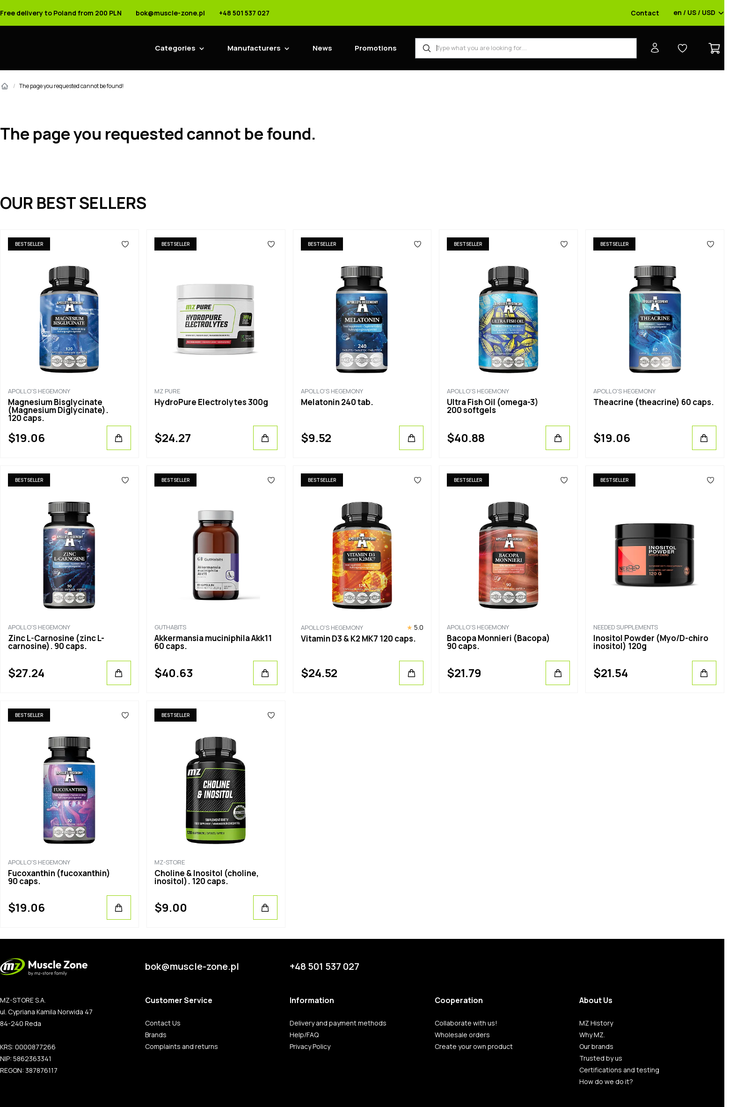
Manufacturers (254, 48)
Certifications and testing (619, 1070)
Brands (156, 1035)
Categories (175, 48)
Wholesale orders (462, 1035)
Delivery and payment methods (338, 1023)
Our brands (596, 1046)
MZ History (596, 1023)
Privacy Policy (310, 1046)
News (322, 48)
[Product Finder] (526, 48)
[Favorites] (125, 244)
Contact (645, 13)
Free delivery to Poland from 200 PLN (61, 13)
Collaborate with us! (466, 1023)
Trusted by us (600, 1058)
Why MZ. (592, 1035)
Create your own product (474, 1046)
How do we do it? (606, 1081)
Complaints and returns (181, 1046)
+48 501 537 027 (244, 13)
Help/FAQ (304, 1035)
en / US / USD (698, 13)
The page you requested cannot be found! (71, 86)
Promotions (376, 48)
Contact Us (163, 1023)
